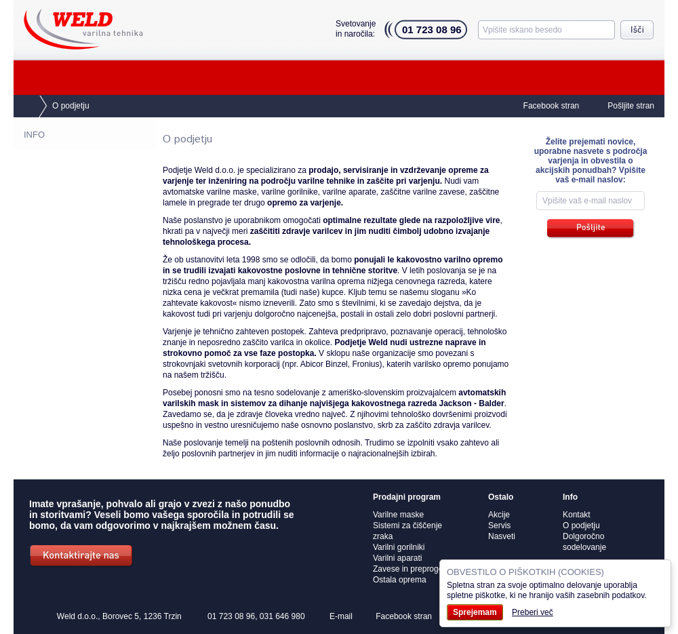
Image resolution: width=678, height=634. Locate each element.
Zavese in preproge (408, 569)
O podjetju (423, 77)
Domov (24, 106)
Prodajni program (100, 77)
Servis (230, 77)
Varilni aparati (397, 558)
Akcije (620, 77)
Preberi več (532, 612)
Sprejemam (475, 612)
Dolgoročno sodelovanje (71, 217)
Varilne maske (398, 514)
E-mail (341, 616)
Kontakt (528, 77)
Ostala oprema (399, 580)
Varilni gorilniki (398, 547)
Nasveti (321, 77)
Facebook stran (551, 106)
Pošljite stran (630, 106)
